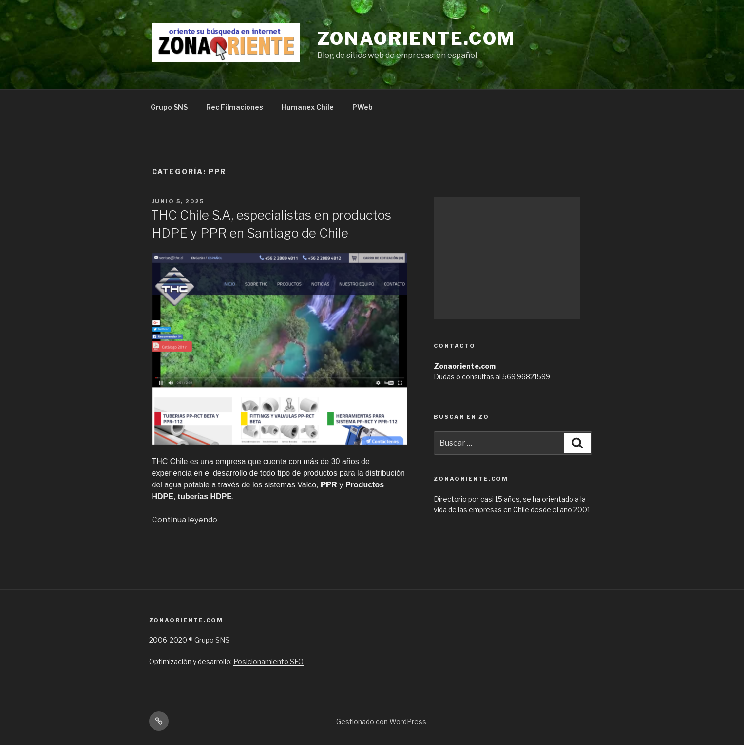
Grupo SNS (169, 107)
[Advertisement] (507, 258)
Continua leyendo (184, 519)
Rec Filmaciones (234, 107)
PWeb (362, 107)
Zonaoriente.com (416, 38)
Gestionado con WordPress (381, 721)
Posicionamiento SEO (268, 661)
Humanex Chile (308, 107)
